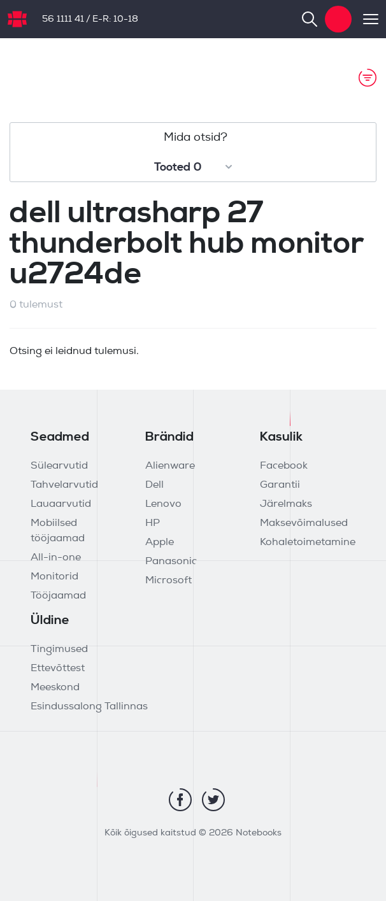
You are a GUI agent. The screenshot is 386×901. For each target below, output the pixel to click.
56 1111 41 (63, 19)
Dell (154, 485)
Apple (159, 542)
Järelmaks (286, 504)
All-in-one (56, 558)
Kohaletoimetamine (307, 542)
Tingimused (59, 649)
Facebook (284, 466)
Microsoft (168, 581)
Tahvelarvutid (64, 485)
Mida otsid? (195, 138)
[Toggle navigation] (365, 19)
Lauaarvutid (61, 504)
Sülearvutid (59, 466)
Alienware (170, 466)
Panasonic (171, 562)
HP (152, 523)
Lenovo (163, 504)
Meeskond (55, 688)
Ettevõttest (58, 668)
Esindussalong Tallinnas (89, 707)
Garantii (280, 485)
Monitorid (54, 577)
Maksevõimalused (304, 523)
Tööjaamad (58, 596)
